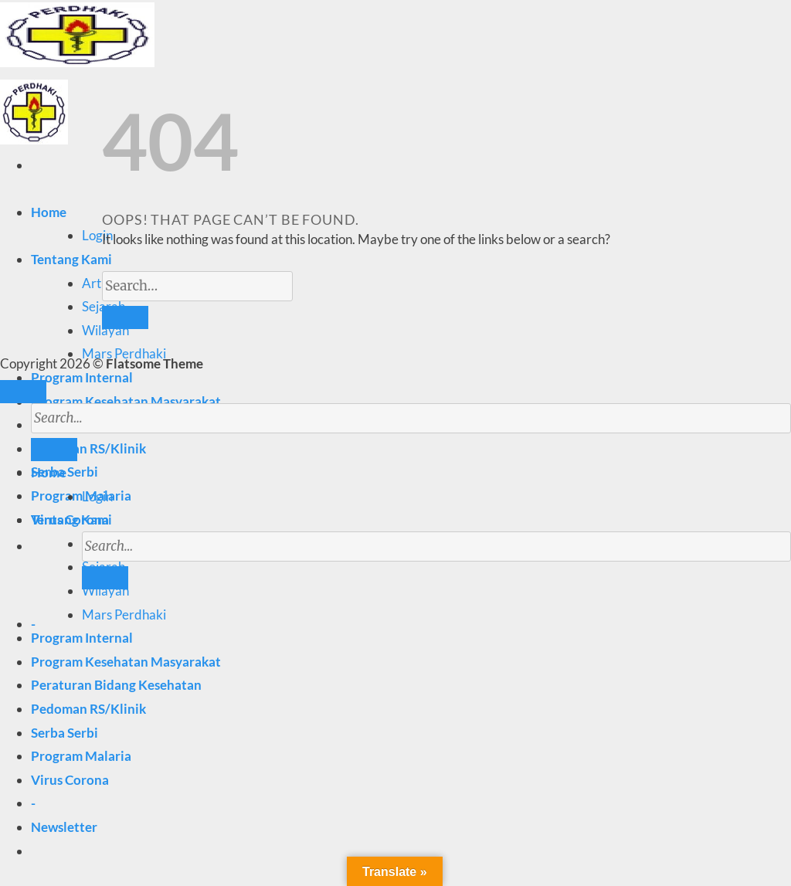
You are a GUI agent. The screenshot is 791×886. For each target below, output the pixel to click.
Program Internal (82, 377)
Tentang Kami (71, 259)
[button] (64, 827)
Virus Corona (70, 780)
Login (97, 235)
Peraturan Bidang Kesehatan (116, 685)
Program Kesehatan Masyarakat (126, 401)
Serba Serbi (64, 733)
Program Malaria (81, 756)
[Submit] (105, 577)
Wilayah (105, 330)
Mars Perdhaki (124, 614)
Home (48, 212)
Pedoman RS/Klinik (88, 709)
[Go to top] (23, 391)
